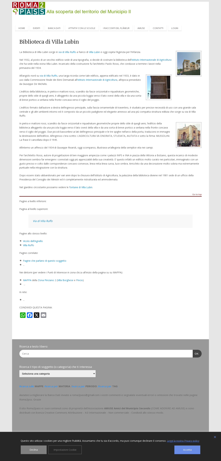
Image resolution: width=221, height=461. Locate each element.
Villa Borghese (65, 280)
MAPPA (27, 280)
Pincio (79, 280)
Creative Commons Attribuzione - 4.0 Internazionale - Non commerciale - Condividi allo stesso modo (104, 412)
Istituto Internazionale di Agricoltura (151, 59)
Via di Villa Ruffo (42, 221)
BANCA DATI (54, 28)
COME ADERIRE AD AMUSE (168, 408)
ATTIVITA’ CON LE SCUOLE (81, 28)
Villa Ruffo (28, 245)
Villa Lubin (94, 52)
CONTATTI (158, 28)
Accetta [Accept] (187, 449)
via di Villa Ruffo (67, 52)
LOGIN (174, 28)
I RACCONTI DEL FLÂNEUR (116, 28)
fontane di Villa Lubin (80, 187)
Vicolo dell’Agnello (33, 241)
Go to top (197, 194)
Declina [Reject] (34, 449)
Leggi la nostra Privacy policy (183, 440)
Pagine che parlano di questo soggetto (44, 260)
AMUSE (141, 28)
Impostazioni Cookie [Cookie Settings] (65, 449)
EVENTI (36, 28)
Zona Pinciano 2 (47, 280)
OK (196, 353)
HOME (21, 28)
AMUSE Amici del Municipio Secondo (127, 408)
